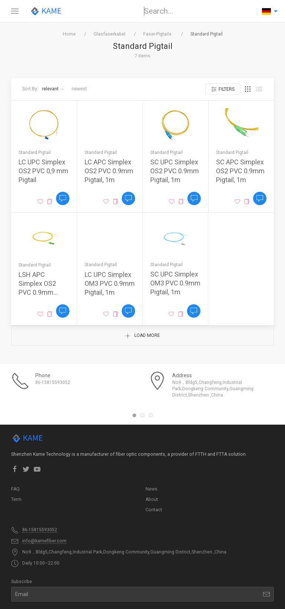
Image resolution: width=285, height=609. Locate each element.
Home (69, 34)
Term (16, 499)
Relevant (53, 88)
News (151, 489)
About (151, 499)
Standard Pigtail (35, 152)
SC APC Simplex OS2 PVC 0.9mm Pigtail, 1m (240, 171)
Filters (223, 89)
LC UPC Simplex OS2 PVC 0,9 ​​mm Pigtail (43, 171)
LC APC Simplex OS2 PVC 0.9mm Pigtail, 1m (109, 171)
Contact (153, 509)
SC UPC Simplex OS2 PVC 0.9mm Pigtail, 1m (174, 171)
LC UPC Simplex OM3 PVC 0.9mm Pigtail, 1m (110, 283)
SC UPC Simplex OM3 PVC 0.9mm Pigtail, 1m (175, 283)
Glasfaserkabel (109, 34)
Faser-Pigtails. (158, 34)
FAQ (15, 489)
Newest (79, 88)
